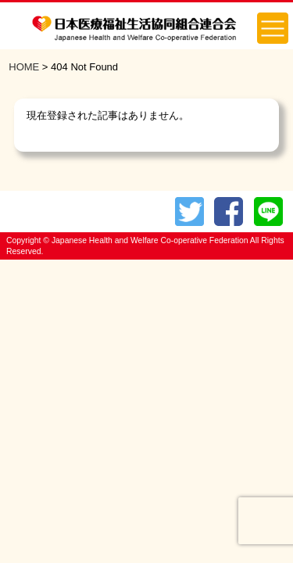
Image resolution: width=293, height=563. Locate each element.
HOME (24, 67)
